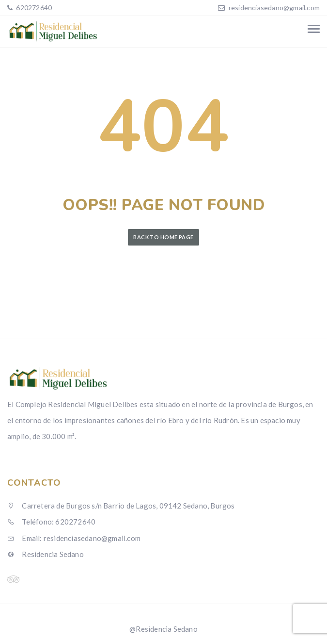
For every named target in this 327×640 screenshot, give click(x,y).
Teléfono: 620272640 (51, 521)
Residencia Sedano (45, 554)
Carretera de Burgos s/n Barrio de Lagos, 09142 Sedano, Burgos (121, 505)
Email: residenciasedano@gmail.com (73, 538)
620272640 (33, 7)
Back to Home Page (163, 237)
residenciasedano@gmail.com (274, 7)
